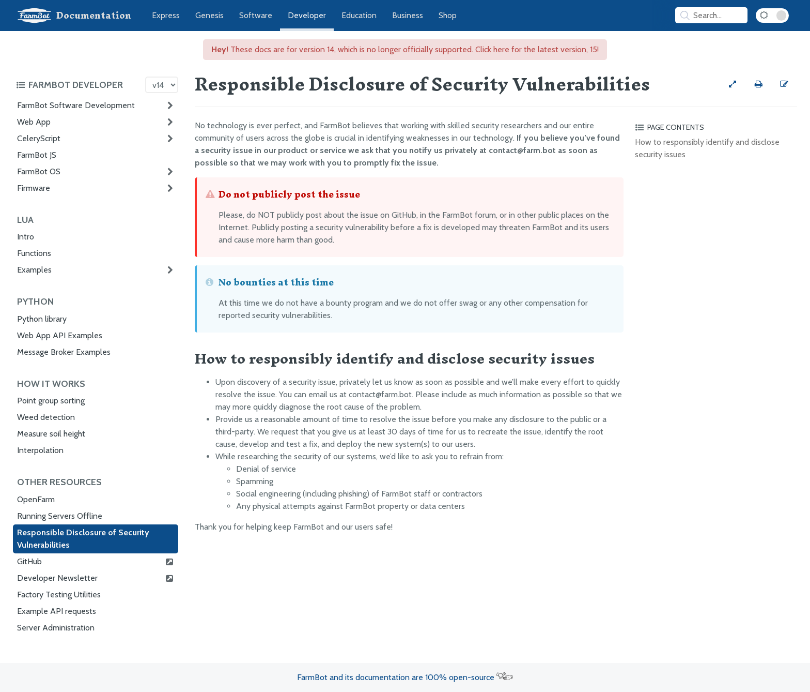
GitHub (95, 561)
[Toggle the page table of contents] (714, 127)
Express (166, 15)
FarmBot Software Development (76, 105)
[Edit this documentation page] (784, 84)
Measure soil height (51, 434)
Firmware (33, 188)
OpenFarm (36, 499)
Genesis (209, 15)
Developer (307, 15)
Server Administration (56, 628)
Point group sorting (51, 400)
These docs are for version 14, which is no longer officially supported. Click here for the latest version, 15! (405, 49)
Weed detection (46, 417)
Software (255, 15)
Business (407, 15)
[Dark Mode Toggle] (772, 15)
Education (359, 15)
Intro (25, 237)
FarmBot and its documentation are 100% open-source (405, 677)
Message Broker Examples (64, 352)
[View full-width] (732, 84)
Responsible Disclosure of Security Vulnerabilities (83, 539)
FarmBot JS (36, 155)
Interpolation (40, 450)
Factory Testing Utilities (59, 594)
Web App (34, 122)
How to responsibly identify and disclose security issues (707, 148)
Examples (34, 270)
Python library (42, 319)
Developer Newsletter (95, 578)
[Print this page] (758, 84)
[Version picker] (161, 85)
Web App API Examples (59, 335)
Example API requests (56, 611)
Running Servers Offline (59, 516)
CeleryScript (38, 138)
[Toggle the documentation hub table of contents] (78, 85)
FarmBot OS (38, 171)
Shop (448, 15)
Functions (34, 253)
